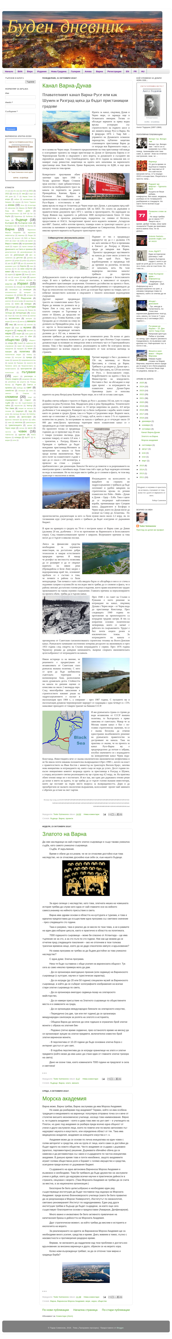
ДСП (15, 263)
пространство (26, 369)
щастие (22, 434)
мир (11, 324)
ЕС (16, 269)
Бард (7, 211)
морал (8, 328)
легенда (8, 313)
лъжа (17, 316)
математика (14, 318)
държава (30, 263)
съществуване (27, 403)
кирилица (29, 301)
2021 (31, 191)
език (31, 266)
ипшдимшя (9, 295)
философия (26, 417)
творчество (18, 405)
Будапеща (18, 216)
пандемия (29, 346)
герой (7, 246)
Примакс (20, 363)
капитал (8, 301)
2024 (142, 386)
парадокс (20, 349)
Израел (22, 283)
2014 (142, 469)
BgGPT (27, 437)
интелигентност (11, 292)
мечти (22, 321)
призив (10, 363)
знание (16, 277)
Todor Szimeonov (147, 526)
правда (29, 357)
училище (16, 414)
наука (94, 1301)
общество (102, 1301)
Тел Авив (9, 408)
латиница (20, 310)
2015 (142, 465)
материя (29, 318)
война (22, 241)
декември (146, 421)
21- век (22, 194)
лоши (10, 316)
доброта (33, 260)
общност (32, 340)
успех (7, 414)
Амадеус (8, 202)
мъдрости (9, 330)
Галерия (75, 71)
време (30, 241)
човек (22, 431)
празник (15, 360)
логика (33, 313)
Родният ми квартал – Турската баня (157, 186)
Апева (88, 71)
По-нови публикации (55, 1309)
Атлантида (32, 205)
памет (19, 346)
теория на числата (25, 408)
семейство (9, 391)
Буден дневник (65, 26)
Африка (21, 208)
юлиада (18, 437)
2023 (14, 194)
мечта (15, 321)
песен (30, 349)
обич (30, 336)
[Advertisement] (17, 490)
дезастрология (10, 252)
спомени (11, 397)
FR (135, 71)
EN (127, 71)
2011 (142, 477)
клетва (7, 304)
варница (21, 235)
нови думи (19, 336)
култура (31, 306)
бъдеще (54, 818)
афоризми (11, 208)
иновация (27, 290)
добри (17, 260)
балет (30, 208)
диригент (8, 260)
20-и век (16, 191)
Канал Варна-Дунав (66, 86)
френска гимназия (12, 420)
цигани (29, 425)
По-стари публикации (116, 1309)
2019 (142, 406)
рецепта (23, 382)
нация (18, 334)
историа (30, 295)
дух (22, 263)
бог (31, 213)
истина (20, 295)
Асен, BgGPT (155, 251)
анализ (17, 202)
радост (16, 376)
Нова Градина (58, 71)
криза (21, 307)
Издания (42, 71)
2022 (7, 194)
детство (19, 258)
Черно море (10, 428)
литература (21, 313)
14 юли (7, 191)
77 (18, 196)
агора (7, 199)
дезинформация (26, 252)
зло (9, 277)
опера (10, 343)
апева (11, 205)
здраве (19, 274)
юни (144, 457)
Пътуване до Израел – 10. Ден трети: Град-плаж (157, 328)
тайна (7, 406)
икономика (9, 287)
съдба (7, 403)
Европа (23, 266)
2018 (142, 410)
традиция (19, 411)
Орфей (20, 343)
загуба (33, 272)
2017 (142, 414)
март (144, 461)
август (145, 449)
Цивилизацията (15, 425)
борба (7, 216)
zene (14, 440)
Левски (30, 310)
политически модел (13, 354)
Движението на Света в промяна (19, 249)
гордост (15, 246)
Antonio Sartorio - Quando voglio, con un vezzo (157, 238)
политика (25, 351)
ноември (146, 425)
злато (68, 1083)
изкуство (8, 284)
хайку (33, 420)
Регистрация (114, 71)
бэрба (22, 226)
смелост (8, 393)
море (88, 1301)
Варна (99, 71)
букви (7, 220)
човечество (9, 435)
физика (12, 417)
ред (34, 379)
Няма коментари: (92, 814)
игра (24, 277)
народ (20, 330)
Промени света (11, 366)
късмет (11, 310)
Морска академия (64, 1099)
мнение (30, 324)
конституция (10, 307)
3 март (30, 194)
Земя (27, 274)
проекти (69, 818)
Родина (18, 385)
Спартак (26, 393)
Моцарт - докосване (153, 302)
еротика (8, 269)
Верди (30, 235)
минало (75, 1083)
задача (10, 274)
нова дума (29, 334)
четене (21, 428)
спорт (30, 397)
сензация (21, 390)
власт (14, 241)
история (9, 298)
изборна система (25, 280)
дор (9, 263)
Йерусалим (26, 298)
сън (16, 403)
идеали (33, 277)
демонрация (19, 255)
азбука (16, 199)
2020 (24, 191)
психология (9, 372)
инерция (19, 287)
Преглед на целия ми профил (150, 530)
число (30, 428)
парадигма (9, 349)
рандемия (26, 379)
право (7, 360)
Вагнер (30, 226)
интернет (27, 292)
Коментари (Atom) (64, 1316)
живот (8, 271)
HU (142, 71)
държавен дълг (11, 266)
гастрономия (27, 244)
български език (25, 223)
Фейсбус (32, 414)
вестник (8, 238)
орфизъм (29, 343)
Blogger (120, 1328)
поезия (8, 352)
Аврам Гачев (28, 196)
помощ (29, 354)
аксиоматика (27, 199)
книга (17, 304)
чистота (8, 432)
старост (28, 400)
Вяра (30, 71)
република (12, 382)
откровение (9, 346)
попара (8, 357)
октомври (146, 429)
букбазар (29, 216)
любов (24, 316)
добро (24, 260)
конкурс (28, 304)
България (9, 223)
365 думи (9, 196)
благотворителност (12, 213)
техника (8, 411)
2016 (142, 418)
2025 (142, 383)
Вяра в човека (12, 243)
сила (31, 390)
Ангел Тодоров (30, 202)
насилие (30, 330)
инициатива (31, 287)
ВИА (20, 71)
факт (24, 414)
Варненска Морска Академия (71, 1301)
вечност (17, 238)
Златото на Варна (64, 834)
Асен (22, 205)
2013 (142, 473)
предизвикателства (28, 360)
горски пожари (27, 246)
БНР (24, 213)
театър (29, 406)
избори (11, 280)
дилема (30, 258)
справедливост (11, 400)
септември (147, 445)
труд (30, 411)
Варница (153, 161)
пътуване (29, 372)
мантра (33, 316)
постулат (18, 357)
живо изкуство (26, 269)
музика (27, 327)
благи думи (24, 211)
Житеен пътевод (21, 272)
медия (7, 321)
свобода (20, 388)
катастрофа (18, 301)
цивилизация (31, 422)
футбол (25, 420)
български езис (11, 226)
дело (7, 255)
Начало (9, 71)
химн (10, 422)
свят (29, 387)
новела (8, 336)
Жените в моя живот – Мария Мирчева (155, 353)
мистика (20, 324)
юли (144, 453)
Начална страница (85, 1309)
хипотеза (18, 422)
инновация (13, 289)
